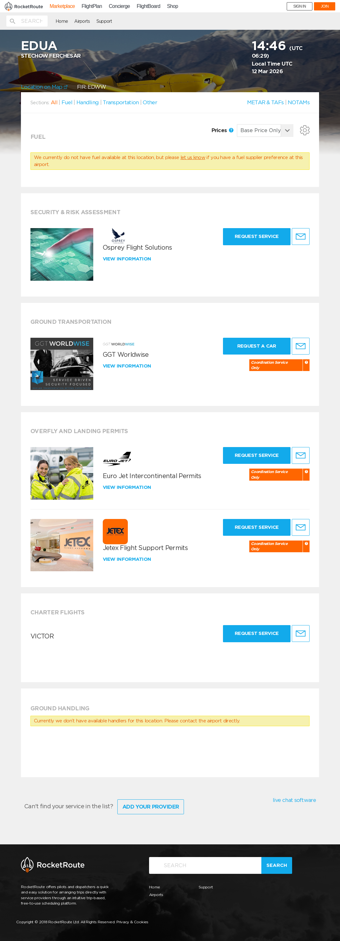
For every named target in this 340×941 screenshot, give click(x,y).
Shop (172, 6)
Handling (87, 102)
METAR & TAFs (265, 102)
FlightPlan (92, 6)
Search (276, 865)
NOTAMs (299, 102)
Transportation (121, 102)
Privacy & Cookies (132, 921)
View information (128, 259)
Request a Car (256, 346)
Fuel (67, 102)
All (54, 102)
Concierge (119, 6)
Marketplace (62, 6)
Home (62, 21)
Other (150, 102)
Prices (222, 130)
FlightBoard (148, 6)
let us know (192, 157)
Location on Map (44, 87)
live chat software (294, 800)
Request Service (257, 236)
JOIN (325, 6)
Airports (82, 21)
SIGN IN (299, 6)
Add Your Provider (150, 806)
